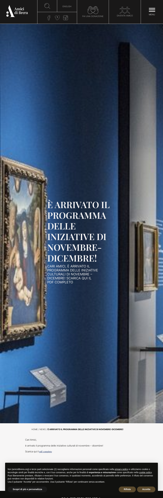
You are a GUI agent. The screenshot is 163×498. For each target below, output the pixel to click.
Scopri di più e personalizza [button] (27, 489)
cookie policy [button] (145, 472)
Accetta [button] (146, 489)
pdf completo (45, 451)
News (43, 429)
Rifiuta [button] (127, 489)
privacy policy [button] (121, 469)
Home (35, 429)
